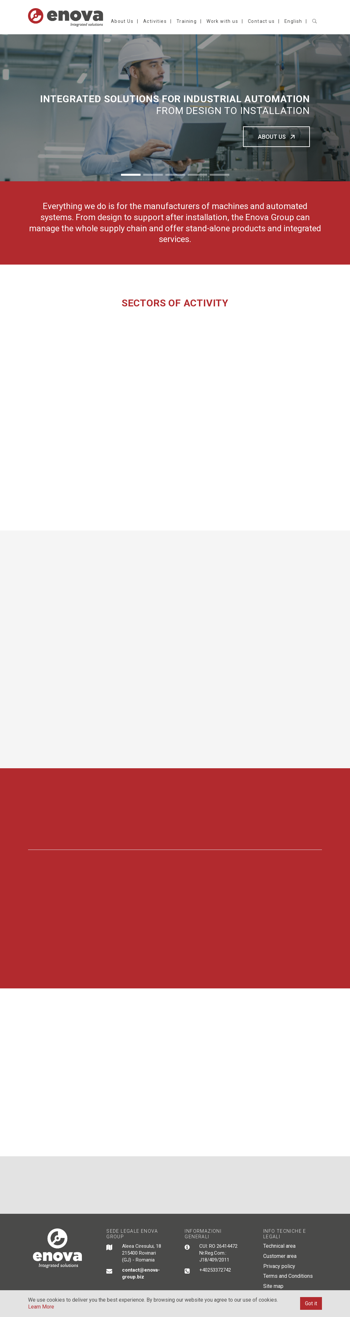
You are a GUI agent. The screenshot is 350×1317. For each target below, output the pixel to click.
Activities (155, 21)
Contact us (261, 21)
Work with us (222, 21)
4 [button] (197, 175)
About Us (122, 21)
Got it (311, 1303)
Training (186, 21)
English (293, 21)
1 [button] (131, 175)
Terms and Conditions (288, 1276)
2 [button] (153, 175)
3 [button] (175, 175)
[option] (175, 107)
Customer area (280, 1256)
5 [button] (219, 175)
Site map (273, 1286)
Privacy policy (279, 1266)
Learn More (41, 1307)
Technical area (279, 1246)
